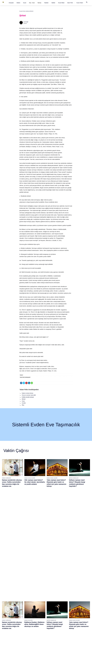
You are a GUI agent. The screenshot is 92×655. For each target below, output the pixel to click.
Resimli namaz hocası (22, 610)
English (78, 615)
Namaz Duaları (28, 512)
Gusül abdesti (5, 610)
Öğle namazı (49, 610)
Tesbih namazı (65, 615)
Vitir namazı (49, 620)
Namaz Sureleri (6, 478)
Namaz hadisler (5, 615)
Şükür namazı (65, 608)
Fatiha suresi (35, 608)
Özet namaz (20, 613)
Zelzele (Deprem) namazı (67, 641)
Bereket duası (5, 628)
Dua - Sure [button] (32, 2)
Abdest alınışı (5, 608)
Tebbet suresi (35, 626)
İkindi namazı (50, 613)
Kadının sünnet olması (27, 393)
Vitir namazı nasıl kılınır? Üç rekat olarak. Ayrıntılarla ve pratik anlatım (34, 482)
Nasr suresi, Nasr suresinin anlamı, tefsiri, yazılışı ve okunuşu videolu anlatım (12, 551)
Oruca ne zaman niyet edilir (29, 395)
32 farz (3, 626)
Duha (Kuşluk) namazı (67, 620)
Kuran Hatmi (80, 2)
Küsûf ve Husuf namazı (67, 638)
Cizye (23, 401)
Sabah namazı (50, 608)
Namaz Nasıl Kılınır (29, 478)
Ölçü (23, 405)
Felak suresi (34, 631)
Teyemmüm (5, 613)
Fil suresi (34, 610)
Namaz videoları (20, 618)
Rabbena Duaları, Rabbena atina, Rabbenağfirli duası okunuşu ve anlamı (34, 517)
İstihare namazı (65, 613)
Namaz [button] (39, 2)
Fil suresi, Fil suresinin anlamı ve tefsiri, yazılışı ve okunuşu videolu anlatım (34, 551)
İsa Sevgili (26, 21)
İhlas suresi (34, 628)
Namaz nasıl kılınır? (21, 608)
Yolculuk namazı (65, 636)
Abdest (18, 2)
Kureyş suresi (35, 613)
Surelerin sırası (5, 620)
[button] (11, 2)
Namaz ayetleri (5, 618)
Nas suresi (34, 633)
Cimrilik (24, 403)
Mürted (23, 399)
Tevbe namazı (65, 626)
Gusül (24, 2)
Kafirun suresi (35, 620)
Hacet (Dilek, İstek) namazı (68, 628)
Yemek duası (5, 631)
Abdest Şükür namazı (66, 631)
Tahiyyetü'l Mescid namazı (67, 633)
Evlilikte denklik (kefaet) (28, 397)
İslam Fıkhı (70, 2)
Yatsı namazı (50, 618)
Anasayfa (11, 2)
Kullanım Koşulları (66, 652)
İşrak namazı (64, 610)
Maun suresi (34, 615)
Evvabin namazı (65, 623)
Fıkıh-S (21, 375)
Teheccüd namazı (65, 618)
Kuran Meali (61, 2)
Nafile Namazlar (73, 478)
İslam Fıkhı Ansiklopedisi (26, 11)
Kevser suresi (35, 618)
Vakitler (53, 2)
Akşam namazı (50, 615)
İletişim (77, 620)
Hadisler (46, 2)
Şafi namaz (19, 615)
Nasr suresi (34, 623)
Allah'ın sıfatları (5, 623)
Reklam (78, 618)
